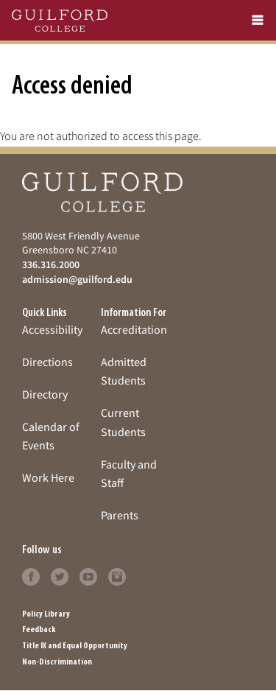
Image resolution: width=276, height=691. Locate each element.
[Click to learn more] (31, 575)
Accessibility (52, 329)
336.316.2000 (50, 264)
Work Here (48, 477)
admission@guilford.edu (77, 279)
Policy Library (46, 614)
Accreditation (134, 329)
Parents (119, 515)
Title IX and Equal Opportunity (74, 646)
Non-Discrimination (57, 662)
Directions (47, 361)
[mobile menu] (257, 20)
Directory (45, 394)
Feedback (38, 629)
